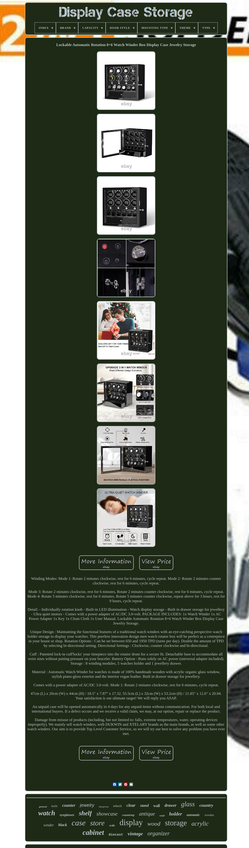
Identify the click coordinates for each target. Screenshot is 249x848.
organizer (159, 833)
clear (130, 805)
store (97, 823)
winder (48, 825)
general (43, 806)
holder (175, 814)
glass (188, 804)
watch (46, 813)
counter (68, 805)
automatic (193, 815)
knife (55, 806)
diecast (116, 835)
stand (144, 805)
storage (176, 823)
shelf (85, 813)
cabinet (93, 832)
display (131, 822)
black (62, 825)
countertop (128, 815)
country (206, 805)
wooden (209, 815)
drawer (171, 805)
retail (162, 815)
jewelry (87, 805)
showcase (107, 814)
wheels (117, 806)
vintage (135, 833)
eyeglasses (67, 815)
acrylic (200, 823)
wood (153, 823)
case (78, 823)
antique (147, 814)
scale (112, 825)
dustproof (104, 806)
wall (156, 806)
